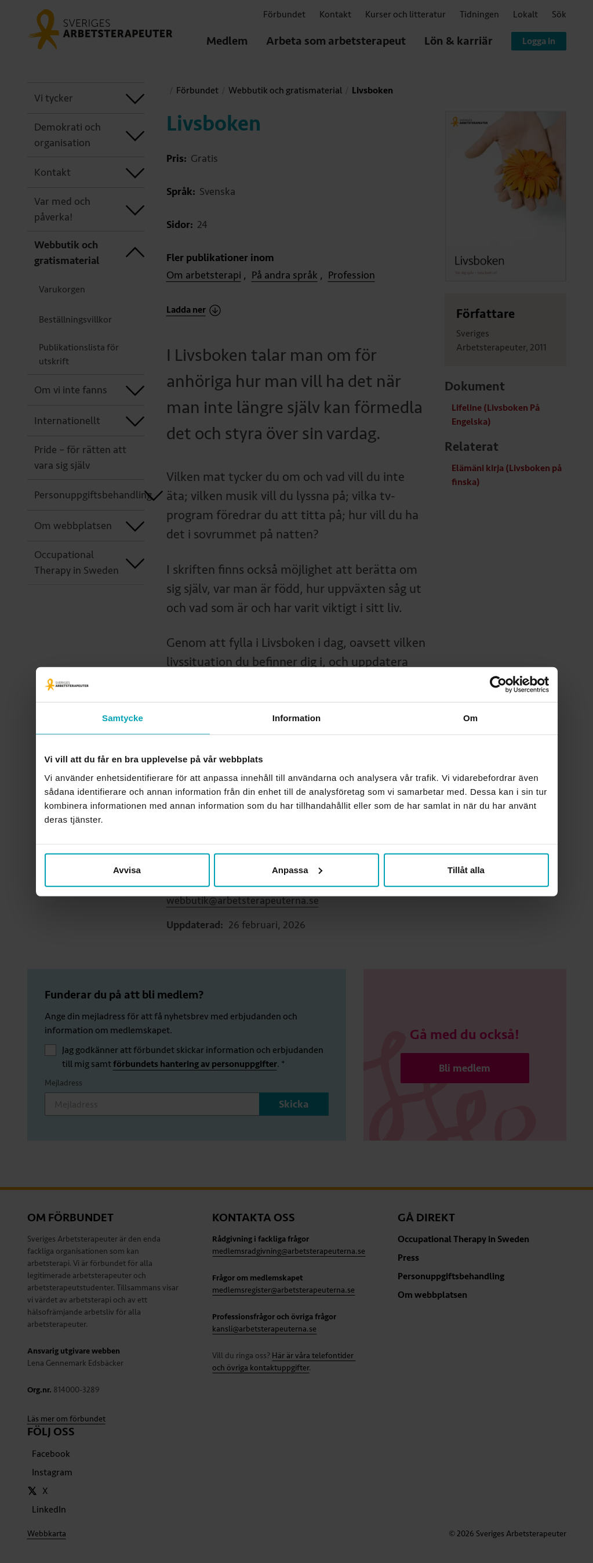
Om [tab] (470, 718)
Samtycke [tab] (122, 718)
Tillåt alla (466, 869)
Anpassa (297, 869)
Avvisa (127, 869)
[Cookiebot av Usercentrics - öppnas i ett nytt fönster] (498, 684)
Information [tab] (296, 718)
